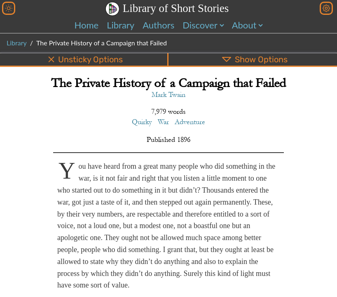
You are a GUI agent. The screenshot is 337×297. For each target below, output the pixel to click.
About (244, 25)
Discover (200, 25)
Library (120, 25)
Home (87, 25)
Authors (158, 25)
